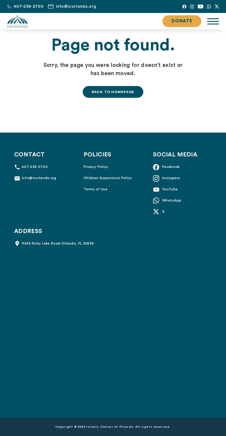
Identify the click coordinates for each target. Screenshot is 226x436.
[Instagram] (192, 6)
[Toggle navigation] (213, 21)
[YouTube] (200, 6)
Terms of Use (95, 189)
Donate (182, 21)
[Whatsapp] (209, 6)
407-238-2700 (35, 167)
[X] (217, 6)
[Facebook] (184, 6)
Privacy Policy (96, 167)
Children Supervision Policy (108, 178)
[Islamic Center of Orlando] (17, 21)
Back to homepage (113, 92)
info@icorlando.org (39, 178)
